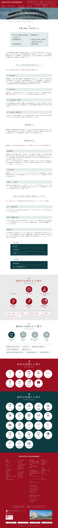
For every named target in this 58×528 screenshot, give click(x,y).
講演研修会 (43, 464)
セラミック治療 (31, 476)
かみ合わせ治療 (31, 486)
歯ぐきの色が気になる (31, 352)
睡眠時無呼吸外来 (35, 465)
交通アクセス (53, 6)
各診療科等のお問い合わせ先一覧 (11, 476)
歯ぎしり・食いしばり (36, 488)
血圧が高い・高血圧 (11, 313)
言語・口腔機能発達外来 (19, 267)
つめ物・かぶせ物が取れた (12, 349)
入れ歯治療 (31, 485)
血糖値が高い (22, 313)
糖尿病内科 (33, 461)
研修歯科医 (43, 473)
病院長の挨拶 (8, 461)
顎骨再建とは (34, 35)
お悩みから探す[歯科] (17, 21)
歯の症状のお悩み (11, 339)
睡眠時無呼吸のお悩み (44, 306)
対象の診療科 (34, 44)
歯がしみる (25, 346)
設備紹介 (7, 477)
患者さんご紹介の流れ (44, 461)
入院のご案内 (8, 474)
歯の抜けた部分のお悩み (35, 339)
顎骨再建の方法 (17, 39)
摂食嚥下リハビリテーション (20, 253)
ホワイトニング (31, 479)
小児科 (30, 465)
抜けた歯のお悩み (20, 476)
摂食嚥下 (30, 488)
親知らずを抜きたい (44, 352)
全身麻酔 (30, 495)
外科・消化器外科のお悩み (44, 294)
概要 (6, 464)
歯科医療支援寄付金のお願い (45, 470)
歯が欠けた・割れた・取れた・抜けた (14, 352)
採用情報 (42, 471)
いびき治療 (31, 489)
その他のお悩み (23, 21)
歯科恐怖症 (35, 491)
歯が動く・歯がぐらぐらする (13, 346)
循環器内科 (37, 461)
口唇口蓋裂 (38, 495)
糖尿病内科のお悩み (29, 306)
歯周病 (37, 471)
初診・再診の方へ (8, 470)
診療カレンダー (51, 2)
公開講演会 (43, 468)
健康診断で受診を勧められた (13, 316)
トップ (7, 21)
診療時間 (41, 2)
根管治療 (35, 471)
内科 (30, 461)
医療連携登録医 (43, 462)
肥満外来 (30, 467)
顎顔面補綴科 (16, 263)
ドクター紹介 (8, 462)
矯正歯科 (30, 482)
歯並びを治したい (26, 349)
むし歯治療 (31, 471)
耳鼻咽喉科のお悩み (13, 306)
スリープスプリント (32, 492)
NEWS (42, 477)
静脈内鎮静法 (36, 489)
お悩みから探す (11, 21)
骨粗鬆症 (46, 313)
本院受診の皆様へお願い (9, 479)
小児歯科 (34, 482)
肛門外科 (37, 462)
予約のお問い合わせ (31, 2)
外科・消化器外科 (32, 462)
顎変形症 (34, 495)
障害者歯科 (31, 491)
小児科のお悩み (29, 293)
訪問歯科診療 (31, 501)
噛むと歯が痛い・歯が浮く (37, 346)
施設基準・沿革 (8, 465)
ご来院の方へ (8, 471)
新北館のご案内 (43, 479)
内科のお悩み (13, 293)
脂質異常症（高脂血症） (35, 313)
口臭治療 (36, 486)
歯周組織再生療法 (32, 473)
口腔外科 (35, 485)
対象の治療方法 (17, 44)
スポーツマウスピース (32, 494)
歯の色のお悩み (23, 339)
